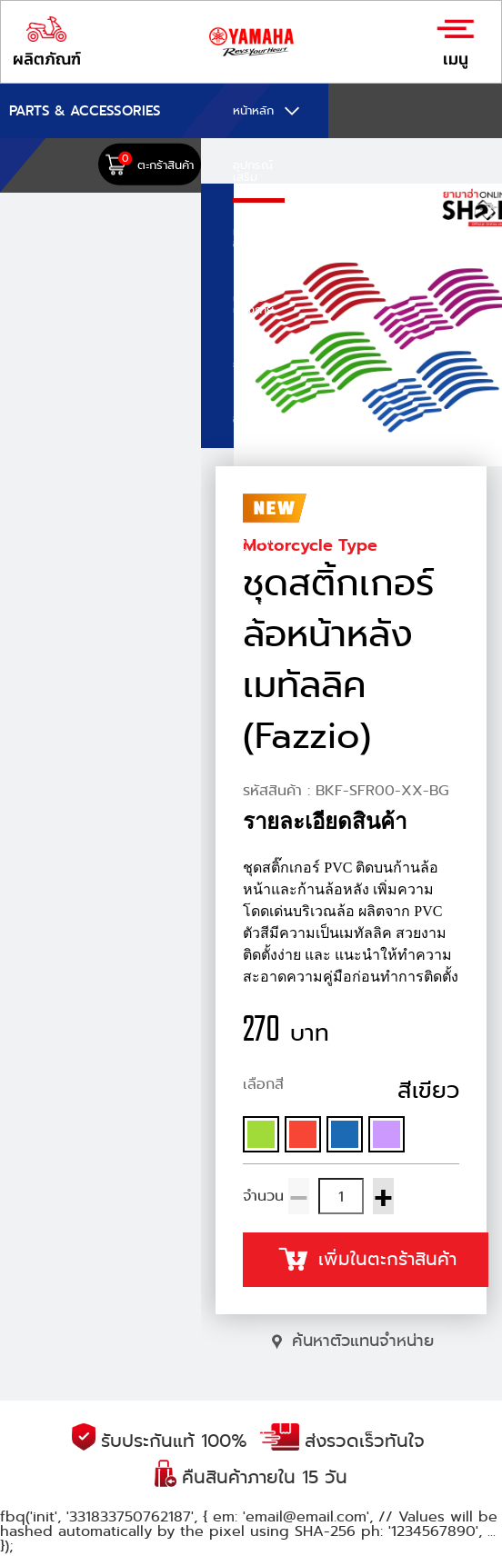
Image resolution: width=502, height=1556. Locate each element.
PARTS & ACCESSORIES (85, 111)
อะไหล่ (247, 418)
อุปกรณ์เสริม (253, 170)
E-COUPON (259, 479)
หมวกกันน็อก (258, 237)
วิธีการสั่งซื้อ (255, 545)
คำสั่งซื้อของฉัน (253, 609)
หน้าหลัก (253, 110)
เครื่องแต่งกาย (253, 303)
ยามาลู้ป (252, 364)
